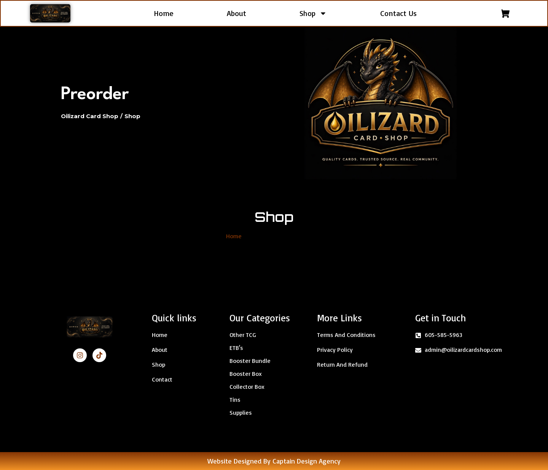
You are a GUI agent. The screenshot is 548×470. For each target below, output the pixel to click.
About (236, 13)
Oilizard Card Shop (89, 116)
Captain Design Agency (306, 461)
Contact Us (398, 13)
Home (164, 13)
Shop (313, 13)
